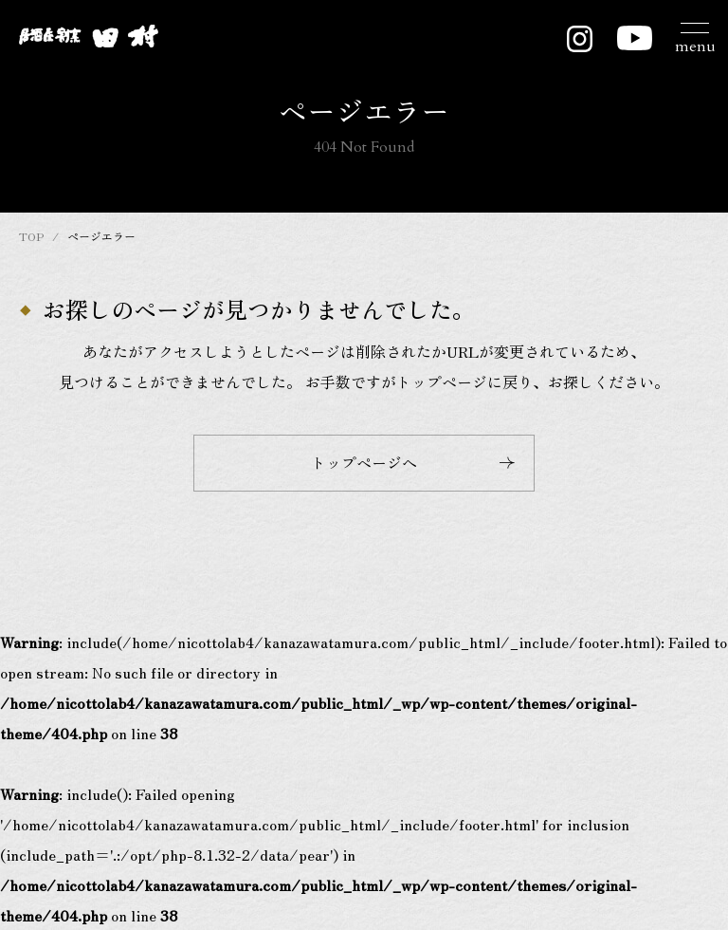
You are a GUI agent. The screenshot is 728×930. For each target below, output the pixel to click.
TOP (31, 236)
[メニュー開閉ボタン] (695, 36)
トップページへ (413, 462)
